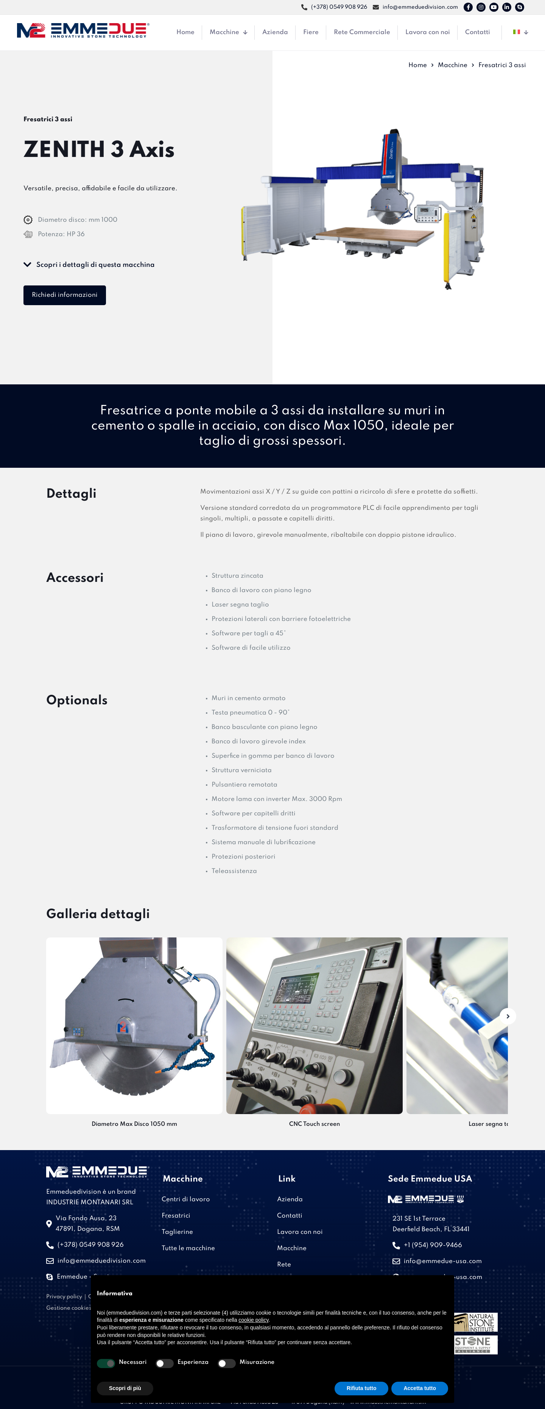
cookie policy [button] (253, 1320)
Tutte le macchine (188, 1248)
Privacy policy (64, 1296)
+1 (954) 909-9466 (433, 1245)
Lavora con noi (300, 1232)
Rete (284, 1265)
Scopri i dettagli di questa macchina (89, 265)
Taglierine (177, 1232)
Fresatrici (176, 1216)
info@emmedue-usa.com (443, 1261)
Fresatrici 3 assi (502, 65)
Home (417, 65)
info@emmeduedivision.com (102, 1261)
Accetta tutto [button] (419, 1388)
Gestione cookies (69, 1308)
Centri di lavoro (186, 1199)
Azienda (290, 1199)
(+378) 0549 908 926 (91, 1245)
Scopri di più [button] (125, 1388)
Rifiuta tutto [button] (362, 1388)
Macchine (452, 65)
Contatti (289, 1216)
